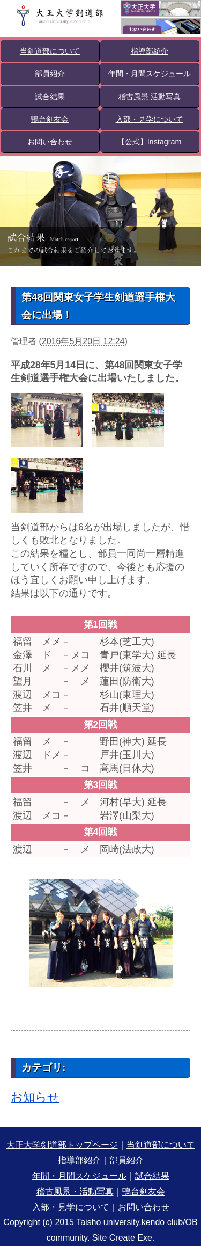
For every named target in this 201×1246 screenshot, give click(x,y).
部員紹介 (50, 73)
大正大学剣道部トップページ (62, 1144)
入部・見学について (149, 119)
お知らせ (35, 1097)
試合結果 (50, 96)
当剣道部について (50, 51)
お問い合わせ (49, 141)
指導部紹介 (149, 51)
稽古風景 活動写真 (149, 96)
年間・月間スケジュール (149, 73)
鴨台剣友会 (50, 119)
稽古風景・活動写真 (75, 1191)
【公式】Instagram (149, 141)
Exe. (145, 1237)
